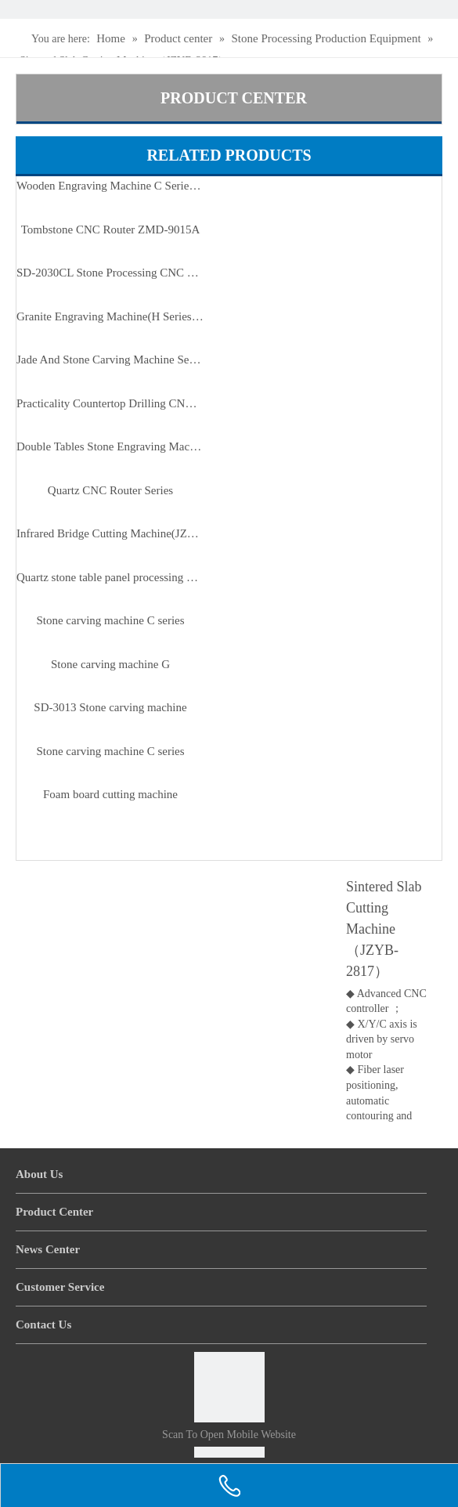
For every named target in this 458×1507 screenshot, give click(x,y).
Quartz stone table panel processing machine (110, 577)
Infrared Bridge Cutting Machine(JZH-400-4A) (110, 533)
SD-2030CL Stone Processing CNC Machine (110, 272)
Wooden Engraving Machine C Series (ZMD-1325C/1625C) (110, 185)
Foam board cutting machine (110, 794)
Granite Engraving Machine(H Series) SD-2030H (110, 316)
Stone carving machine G (110, 664)
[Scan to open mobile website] (229, 1387)
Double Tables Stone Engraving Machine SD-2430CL (110, 446)
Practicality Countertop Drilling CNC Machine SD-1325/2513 (110, 403)
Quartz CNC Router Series (110, 490)
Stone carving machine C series (110, 620)
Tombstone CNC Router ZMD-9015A (110, 229)
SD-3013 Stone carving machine (110, 707)
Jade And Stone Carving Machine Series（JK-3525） (110, 359)
